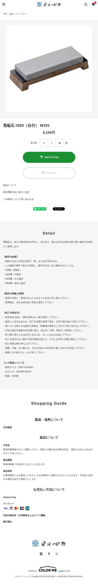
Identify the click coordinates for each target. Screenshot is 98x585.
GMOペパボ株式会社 (59, 576)
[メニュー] (3, 4)
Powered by (49, 569)
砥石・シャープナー (18, 14)
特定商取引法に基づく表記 (16, 192)
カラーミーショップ (23, 576)
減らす (44, 143)
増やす (60, 143)
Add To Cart (49, 157)
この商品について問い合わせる (18, 199)
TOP (5, 14)
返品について (9, 185)
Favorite (49, 173)
